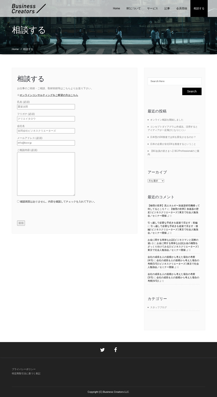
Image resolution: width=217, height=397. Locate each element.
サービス (152, 8)
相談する (199, 8)
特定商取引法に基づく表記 (26, 373)
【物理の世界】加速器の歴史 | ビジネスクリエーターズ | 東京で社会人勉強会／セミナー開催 (173, 212)
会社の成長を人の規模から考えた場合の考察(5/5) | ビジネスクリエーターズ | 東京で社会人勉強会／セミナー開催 (173, 263)
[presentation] (43, 213)
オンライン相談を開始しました (166, 119)
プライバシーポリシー (24, 369)
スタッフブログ (158, 307)
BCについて (133, 8)
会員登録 (181, 8)
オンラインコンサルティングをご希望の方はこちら (49, 95)
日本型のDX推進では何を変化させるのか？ (173, 137)
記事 (167, 8)
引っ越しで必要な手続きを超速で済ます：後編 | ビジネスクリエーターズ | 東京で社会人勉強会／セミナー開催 (173, 229)
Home (116, 8)
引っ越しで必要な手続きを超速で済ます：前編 (173, 222)
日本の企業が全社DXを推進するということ (173, 144)
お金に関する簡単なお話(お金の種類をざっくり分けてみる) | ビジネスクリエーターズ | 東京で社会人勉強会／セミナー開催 (173, 246)
